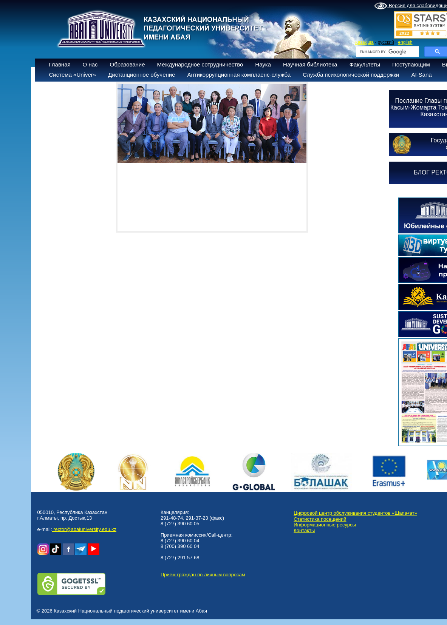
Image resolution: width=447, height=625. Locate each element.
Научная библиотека (310, 64)
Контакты (304, 530)
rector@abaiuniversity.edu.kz (84, 529)
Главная (60, 64)
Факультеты (365, 64)
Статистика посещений (320, 519)
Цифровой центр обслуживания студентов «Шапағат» (355, 513)
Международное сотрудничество (200, 64)
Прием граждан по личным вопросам (203, 574)
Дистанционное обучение (141, 74)
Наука (263, 64)
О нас (90, 64)
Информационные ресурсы (325, 525)
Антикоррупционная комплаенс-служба (239, 74)
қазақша (364, 42)
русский (386, 42)
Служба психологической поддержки (351, 74)
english (405, 42)
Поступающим (411, 64)
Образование (127, 64)
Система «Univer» (72, 74)
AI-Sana (421, 74)
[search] (387, 51)
